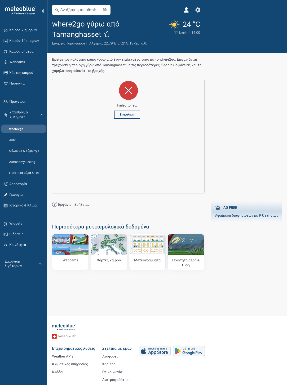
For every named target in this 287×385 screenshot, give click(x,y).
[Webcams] (70, 252)
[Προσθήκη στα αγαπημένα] (107, 34)
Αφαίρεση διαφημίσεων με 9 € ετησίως (246, 211)
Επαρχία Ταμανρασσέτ (70, 43)
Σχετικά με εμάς (117, 348)
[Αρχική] (18, 10)
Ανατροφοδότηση (116, 380)
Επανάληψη (127, 114)
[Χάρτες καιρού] (109, 252)
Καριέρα (108, 364)
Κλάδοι (57, 372)
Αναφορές (110, 356)
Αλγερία (95, 43)
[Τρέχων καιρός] (184, 32)
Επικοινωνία (112, 372)
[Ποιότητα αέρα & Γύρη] (186, 252)
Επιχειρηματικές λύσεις (73, 348)
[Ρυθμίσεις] (197, 10)
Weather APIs (62, 356)
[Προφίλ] (186, 10)
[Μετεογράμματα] (147, 252)
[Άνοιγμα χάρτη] (104, 10)
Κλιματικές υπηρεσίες (70, 364)
